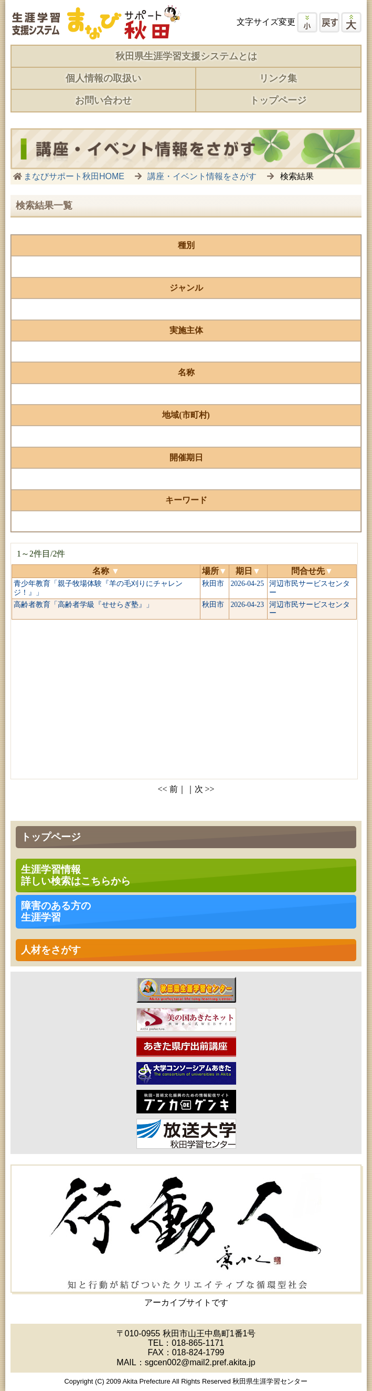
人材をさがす (51, 949)
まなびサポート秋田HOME (74, 176)
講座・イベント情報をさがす (202, 176)
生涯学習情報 (76, 875)
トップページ (278, 100)
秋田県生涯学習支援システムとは (186, 56)
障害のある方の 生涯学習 (56, 911)
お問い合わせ (103, 100)
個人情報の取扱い (103, 78)
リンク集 (278, 78)
